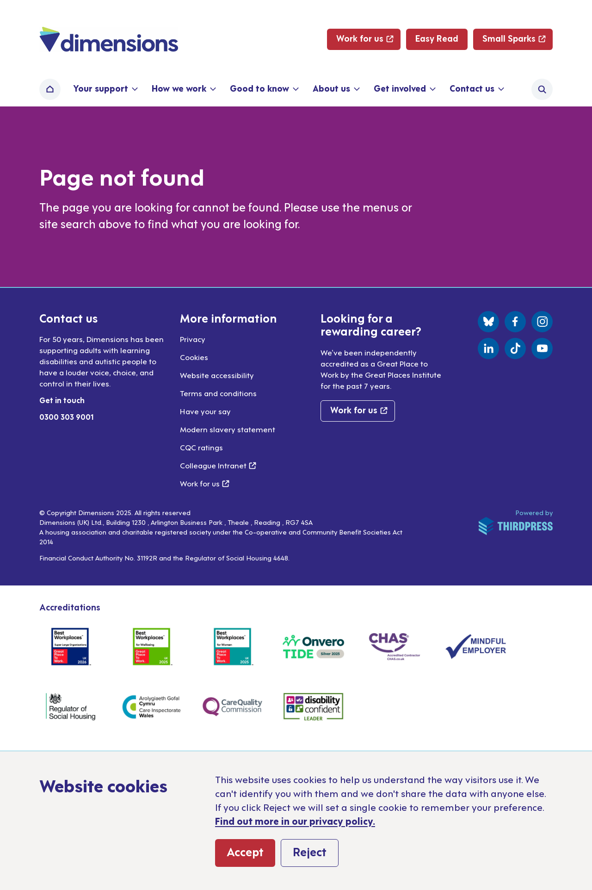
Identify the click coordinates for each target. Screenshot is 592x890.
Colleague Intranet (218, 465)
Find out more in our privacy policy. (295, 821)
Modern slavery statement (227, 429)
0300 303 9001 (66, 416)
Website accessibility (217, 375)
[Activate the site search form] (542, 89)
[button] (105, 89)
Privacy (192, 338)
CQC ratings (201, 447)
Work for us (204, 483)
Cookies (194, 357)
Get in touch (62, 400)
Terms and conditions (218, 393)
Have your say (205, 411)
